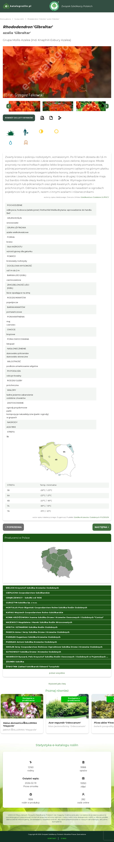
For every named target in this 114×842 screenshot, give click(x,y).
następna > (102, 527)
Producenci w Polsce (17, 537)
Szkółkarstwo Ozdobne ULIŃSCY (95, 197)
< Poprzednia (13, 527)
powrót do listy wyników (19, 118)
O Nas (63, 838)
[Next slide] (106, 106)
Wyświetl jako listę (57, 683)
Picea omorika (30, 786)
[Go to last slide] (8, 106)
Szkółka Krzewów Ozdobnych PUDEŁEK (91, 517)
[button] (24, 106)
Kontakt (52, 838)
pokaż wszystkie (57, 673)
